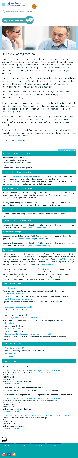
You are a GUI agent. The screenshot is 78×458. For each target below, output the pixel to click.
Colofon (38, 446)
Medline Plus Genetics (14, 329)
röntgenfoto (11, 184)
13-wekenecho (16, 176)
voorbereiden (47, 264)
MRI (38, 176)
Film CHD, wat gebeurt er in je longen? (21, 318)
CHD (6, 312)
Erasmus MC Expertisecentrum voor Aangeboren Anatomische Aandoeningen (37, 415)
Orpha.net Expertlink (12, 383)
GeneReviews (10, 353)
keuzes (27, 257)
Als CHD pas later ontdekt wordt (19, 299)
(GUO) (50, 279)
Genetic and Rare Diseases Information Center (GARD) (28, 334)
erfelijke (40, 238)
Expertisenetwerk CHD (14, 294)
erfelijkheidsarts (67, 259)
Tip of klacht (22, 446)
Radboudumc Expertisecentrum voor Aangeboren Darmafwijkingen (33, 370)
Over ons (7, 446)
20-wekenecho (29, 176)
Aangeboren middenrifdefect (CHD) (20, 307)
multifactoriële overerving (39, 246)
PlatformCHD (10, 288)
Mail (20, 140)
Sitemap (53, 446)
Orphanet (9, 356)
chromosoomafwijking (26, 238)
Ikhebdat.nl (10, 323)
